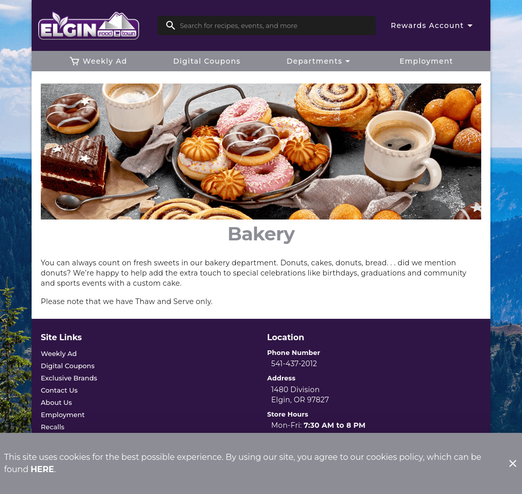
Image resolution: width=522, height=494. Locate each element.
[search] (274, 25)
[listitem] (59, 353)
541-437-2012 (294, 363)
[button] (319, 61)
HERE (42, 469)
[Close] (513, 463)
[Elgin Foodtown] (98, 25)
